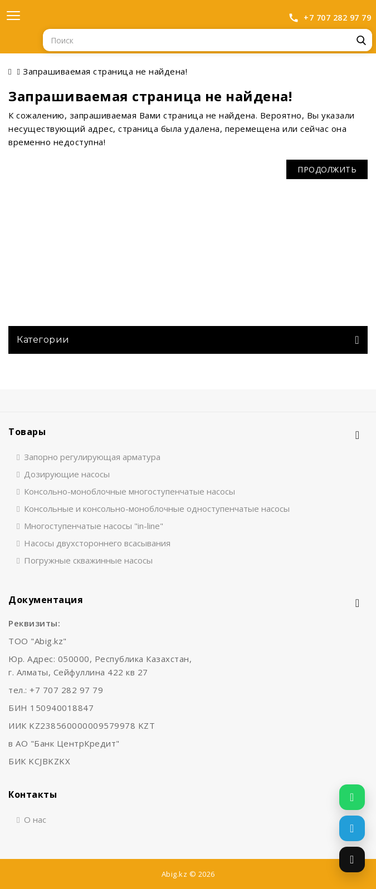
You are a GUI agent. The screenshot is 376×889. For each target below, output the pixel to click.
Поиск (361, 40)
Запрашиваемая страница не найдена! (105, 71)
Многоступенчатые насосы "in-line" (93, 525)
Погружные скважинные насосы (88, 560)
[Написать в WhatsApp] (352, 797)
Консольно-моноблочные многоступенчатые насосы (129, 491)
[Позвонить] (352, 859)
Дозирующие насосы (67, 474)
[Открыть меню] (13, 15)
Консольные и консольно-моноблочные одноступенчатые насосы (157, 508)
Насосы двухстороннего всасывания (97, 543)
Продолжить (327, 169)
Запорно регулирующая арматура (92, 456)
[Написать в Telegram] (352, 828)
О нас (35, 819)
